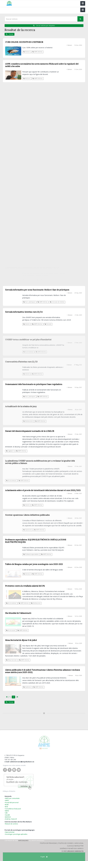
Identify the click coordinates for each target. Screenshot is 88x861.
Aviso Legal (79, 843)
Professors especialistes (31, 554)
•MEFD (7, 811)
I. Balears (69, 45)
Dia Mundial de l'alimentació (18, 613)
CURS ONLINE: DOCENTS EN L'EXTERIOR (24, 42)
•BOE (6, 807)
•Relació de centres (11, 824)
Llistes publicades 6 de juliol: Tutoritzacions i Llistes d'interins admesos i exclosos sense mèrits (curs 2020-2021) (42, 671)
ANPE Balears (23, 840)
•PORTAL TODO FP (11, 819)
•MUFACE (8, 817)
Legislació (10, 451)
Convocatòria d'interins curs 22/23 (21, 361)
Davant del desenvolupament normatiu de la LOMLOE (29, 431)
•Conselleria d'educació (13, 809)
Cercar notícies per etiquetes (44, 26)
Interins (26, 374)
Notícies (26, 78)
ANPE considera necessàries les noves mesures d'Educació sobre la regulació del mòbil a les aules (41, 65)
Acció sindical (11, 480)
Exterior (26, 52)
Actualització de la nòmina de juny (21, 406)
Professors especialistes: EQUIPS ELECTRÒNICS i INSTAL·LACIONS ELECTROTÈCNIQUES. (35, 540)
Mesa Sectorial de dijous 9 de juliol (21, 640)
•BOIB (6, 804)
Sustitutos (27, 687)
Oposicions (27, 530)
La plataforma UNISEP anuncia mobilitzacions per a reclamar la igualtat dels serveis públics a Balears (40, 462)
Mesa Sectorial (11, 660)
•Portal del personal (11, 802)
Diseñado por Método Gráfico (71, 848)
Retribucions (28, 421)
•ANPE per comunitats (12, 798)
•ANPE (7, 800)
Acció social (10, 630)
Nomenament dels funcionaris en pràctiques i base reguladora (33, 384)
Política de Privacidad (48, 843)
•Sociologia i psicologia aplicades (16, 834)
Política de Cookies (65, 843)
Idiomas (26, 574)
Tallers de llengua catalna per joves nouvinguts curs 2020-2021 (34, 564)
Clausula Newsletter (75, 846)
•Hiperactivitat (9, 832)
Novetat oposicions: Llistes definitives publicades (27, 515)
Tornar (9, 34)
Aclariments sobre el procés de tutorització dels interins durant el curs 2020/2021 (43, 490)
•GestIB (7, 815)
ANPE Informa (37, 52)
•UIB (6, 813)
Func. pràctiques (29, 396)
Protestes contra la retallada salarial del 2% (25, 586)
